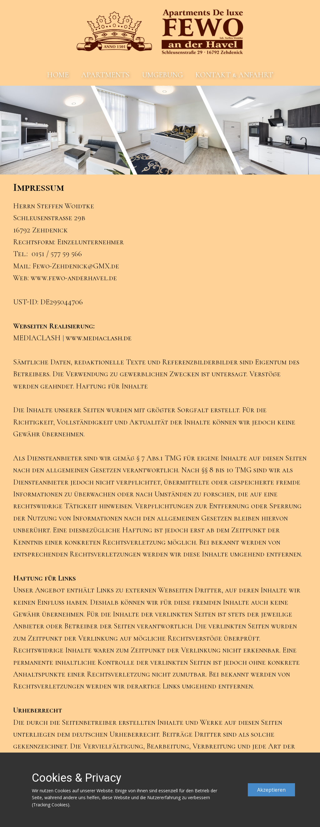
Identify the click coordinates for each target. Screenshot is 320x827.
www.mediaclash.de (99, 337)
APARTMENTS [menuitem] (105, 74)
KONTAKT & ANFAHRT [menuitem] (234, 74)
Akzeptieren (271, 789)
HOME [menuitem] (58, 74)
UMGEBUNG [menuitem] (162, 74)
